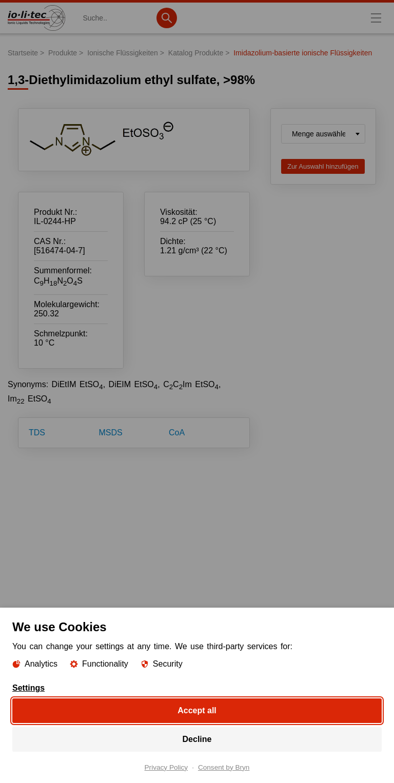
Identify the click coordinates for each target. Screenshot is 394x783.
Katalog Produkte (195, 53)
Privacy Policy (166, 767)
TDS (37, 432)
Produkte (62, 53)
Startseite (23, 53)
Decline (197, 738)
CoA (177, 432)
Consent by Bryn (224, 767)
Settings (28, 688)
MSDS (111, 432)
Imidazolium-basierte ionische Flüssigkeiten (302, 53)
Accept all (197, 710)
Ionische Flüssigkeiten (122, 53)
